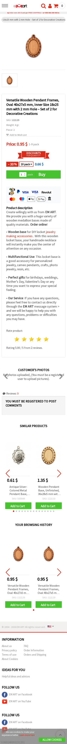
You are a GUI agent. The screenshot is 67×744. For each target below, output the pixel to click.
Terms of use (9, 654)
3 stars (31, 339)
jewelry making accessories (30, 234)
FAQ (26, 646)
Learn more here (27, 735)
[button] (13, 511)
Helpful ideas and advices (16, 676)
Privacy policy (9, 650)
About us (7, 646)
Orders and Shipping (35, 654)
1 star (17, 339)
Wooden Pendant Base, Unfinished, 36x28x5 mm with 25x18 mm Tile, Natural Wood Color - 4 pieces (48, 490)
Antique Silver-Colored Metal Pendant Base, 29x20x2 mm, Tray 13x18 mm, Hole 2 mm (18, 490)
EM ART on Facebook (17, 695)
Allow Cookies (52, 739)
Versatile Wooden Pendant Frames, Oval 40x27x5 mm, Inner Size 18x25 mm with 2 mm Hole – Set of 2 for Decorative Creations (18, 589)
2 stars (24, 339)
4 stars (39, 339)
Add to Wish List (16, 135)
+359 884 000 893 (51, 13)
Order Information (34, 650)
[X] (3, 732)
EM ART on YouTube (16, 701)
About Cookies (10, 659)
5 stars (46, 339)
